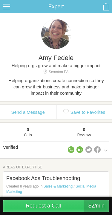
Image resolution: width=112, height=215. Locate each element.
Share (106, 6)
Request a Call (67, 206)
